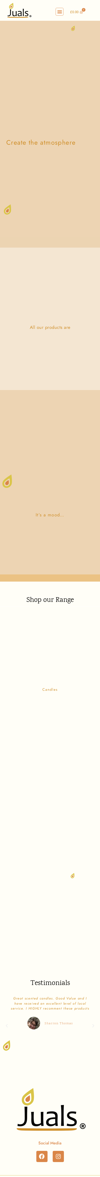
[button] (59, 12)
